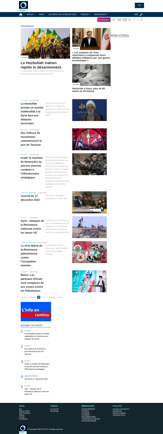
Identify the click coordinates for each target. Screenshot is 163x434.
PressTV (117, 406)
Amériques (23, 419)
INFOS (30, 14)
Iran (20, 409)
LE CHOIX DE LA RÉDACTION (62, 14)
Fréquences (117, 411)
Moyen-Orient (24, 411)
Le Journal (54, 409)
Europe (22, 417)
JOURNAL (86, 413)
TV (139, 5)
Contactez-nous (119, 415)
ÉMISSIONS (99, 14)
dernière (60, 297)
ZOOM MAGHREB (89, 421)
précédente (32, 297)
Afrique (22, 415)
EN (136, 14)
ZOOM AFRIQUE (88, 409)
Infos (22, 406)
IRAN (41, 14)
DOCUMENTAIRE (89, 417)
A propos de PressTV (121, 409)
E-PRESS (85, 411)
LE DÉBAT (86, 415)
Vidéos (54, 406)
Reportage (54, 411)
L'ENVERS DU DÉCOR (91, 419)
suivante (52, 297)
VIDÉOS (84, 14)
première (24, 297)
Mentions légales (119, 413)
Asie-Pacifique (24, 413)
